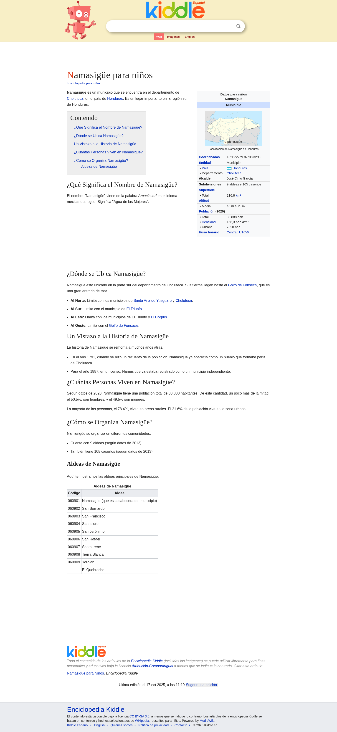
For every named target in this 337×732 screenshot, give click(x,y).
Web (159, 36)
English (190, 36)
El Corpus (159, 317)
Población (207, 211)
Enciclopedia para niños (83, 83)
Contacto (181, 725)
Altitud (204, 200)
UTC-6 (244, 232)
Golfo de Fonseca (242, 285)
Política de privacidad (153, 725)
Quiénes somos (121, 725)
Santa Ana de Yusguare (153, 300)
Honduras (240, 168)
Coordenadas (209, 157)
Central (232, 232)
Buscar (238, 26)
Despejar (229, 26)
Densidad (209, 222)
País (205, 168)
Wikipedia (142, 720)
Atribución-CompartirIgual (152, 666)
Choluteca (234, 173)
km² (238, 195)
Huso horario (209, 232)
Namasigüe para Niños (85, 673)
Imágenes (173, 36)
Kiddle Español (77, 725)
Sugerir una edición (201, 685)
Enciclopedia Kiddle (147, 661)
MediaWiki (207, 720)
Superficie (207, 190)
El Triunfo (134, 309)
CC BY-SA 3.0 (139, 716)
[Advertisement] (168, 54)
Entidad (205, 163)
